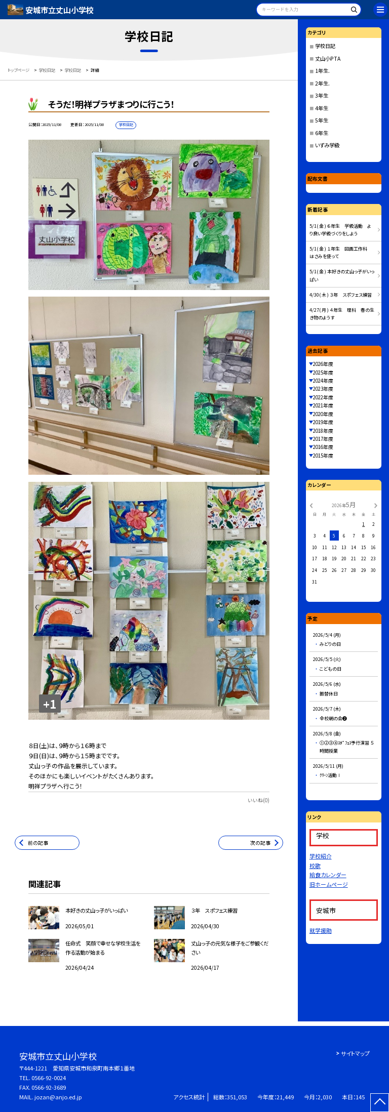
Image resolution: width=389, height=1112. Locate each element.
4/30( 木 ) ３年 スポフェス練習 (340, 295)
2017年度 (323, 438)
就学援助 (320, 930)
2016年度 (323, 446)
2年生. (322, 83)
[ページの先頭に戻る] (379, 1102)
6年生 (321, 133)
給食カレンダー (327, 875)
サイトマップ (355, 1053)
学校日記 (325, 46)
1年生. (322, 70)
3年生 (321, 95)
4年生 (321, 108)
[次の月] (375, 505)
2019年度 (323, 422)
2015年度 (323, 455)
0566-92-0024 (48, 1078)
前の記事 (38, 842)
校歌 (315, 865)
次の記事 (260, 842)
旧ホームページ (328, 884)
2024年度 (323, 380)
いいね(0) (258, 800)
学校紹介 (320, 856)
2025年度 (323, 372)
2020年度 (323, 414)
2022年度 (323, 397)
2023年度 (323, 388)
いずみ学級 (327, 145)
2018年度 (323, 430)
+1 (49, 703)
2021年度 (323, 405)
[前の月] (311, 505)
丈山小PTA (327, 58)
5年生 (321, 120)
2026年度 (323, 363)
